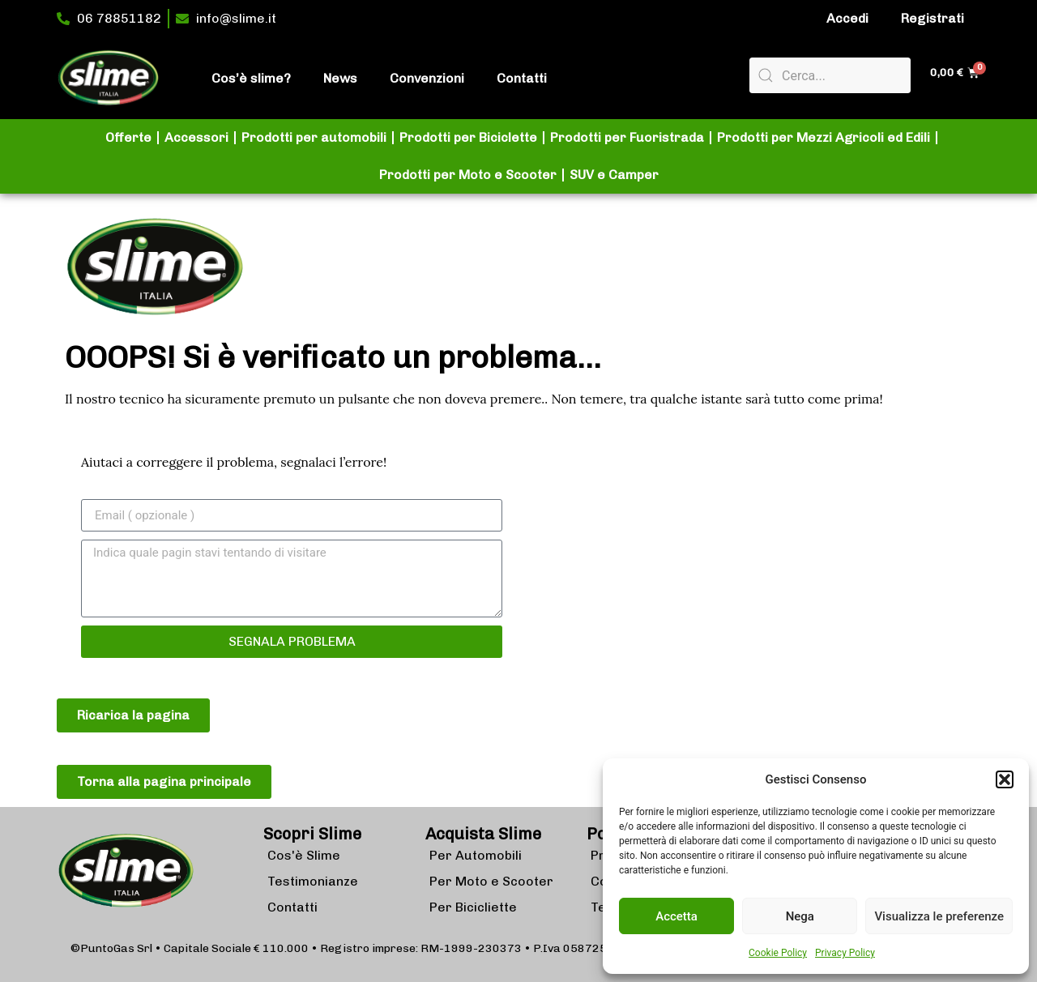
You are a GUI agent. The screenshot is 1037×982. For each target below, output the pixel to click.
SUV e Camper (614, 174)
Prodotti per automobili (313, 137)
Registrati (932, 18)
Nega (800, 916)
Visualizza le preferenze (939, 916)
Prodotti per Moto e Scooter (468, 174)
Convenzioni (427, 78)
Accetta (676, 916)
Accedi (847, 18)
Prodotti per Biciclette (468, 137)
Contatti (522, 78)
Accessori (196, 137)
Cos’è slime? (251, 78)
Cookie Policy (778, 953)
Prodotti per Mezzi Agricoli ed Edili (823, 137)
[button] (1004, 779)
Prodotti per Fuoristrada (627, 137)
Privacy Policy (845, 953)
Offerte (128, 137)
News (340, 78)
